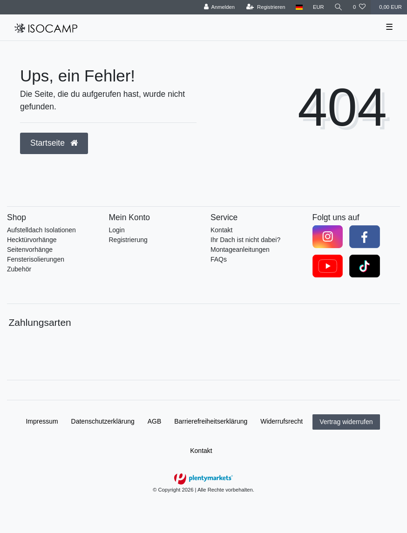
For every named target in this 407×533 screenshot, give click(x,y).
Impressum (42, 421)
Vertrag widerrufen (346, 421)
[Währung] (318, 7)
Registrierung (128, 239)
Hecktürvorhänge (32, 239)
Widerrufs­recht (281, 421)
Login (117, 230)
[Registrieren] (265, 7)
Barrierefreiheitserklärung (210, 421)
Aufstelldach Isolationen (41, 230)
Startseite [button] (54, 143)
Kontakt (221, 230)
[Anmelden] (219, 7)
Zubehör (19, 269)
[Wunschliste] (359, 7)
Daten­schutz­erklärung (103, 421)
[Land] (299, 7)
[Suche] (338, 7)
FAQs (218, 259)
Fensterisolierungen (35, 259)
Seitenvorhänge (30, 249)
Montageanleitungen (240, 249)
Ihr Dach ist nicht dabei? (245, 239)
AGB (155, 421)
